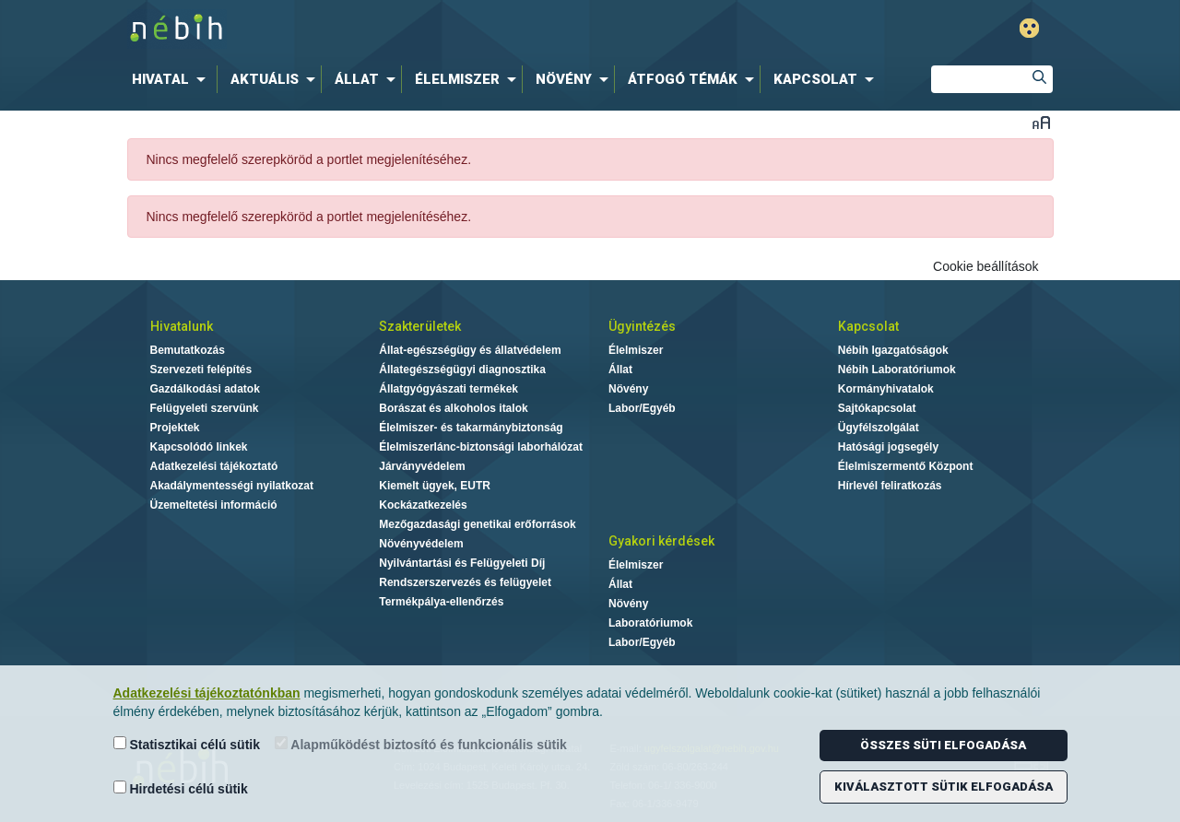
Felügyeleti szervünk (204, 408)
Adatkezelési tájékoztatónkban (207, 693)
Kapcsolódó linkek (199, 446)
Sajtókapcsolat (877, 408)
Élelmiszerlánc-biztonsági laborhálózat (481, 446)
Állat (620, 369)
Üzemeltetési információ (213, 505)
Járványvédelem (422, 466)
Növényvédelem (421, 543)
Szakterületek (420, 326)
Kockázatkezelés (422, 505)
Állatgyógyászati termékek (448, 388)
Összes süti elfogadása (943, 745)
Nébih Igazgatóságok (893, 350)
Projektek (175, 427)
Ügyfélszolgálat (878, 427)
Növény (628, 388)
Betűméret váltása (1041, 122)
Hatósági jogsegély (888, 446)
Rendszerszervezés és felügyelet (465, 582)
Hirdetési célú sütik (180, 788)
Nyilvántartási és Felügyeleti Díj (462, 563)
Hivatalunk (181, 326)
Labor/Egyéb (642, 408)
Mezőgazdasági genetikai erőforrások (477, 524)
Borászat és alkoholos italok (453, 408)
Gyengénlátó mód (1029, 28)
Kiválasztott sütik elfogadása (943, 786)
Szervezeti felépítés (201, 369)
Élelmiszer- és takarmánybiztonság (470, 427)
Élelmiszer (635, 350)
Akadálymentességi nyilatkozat (231, 485)
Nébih (398, 29)
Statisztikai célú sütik (187, 744)
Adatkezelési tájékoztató (214, 466)
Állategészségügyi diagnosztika (462, 369)
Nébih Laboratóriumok (897, 369)
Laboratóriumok (650, 622)
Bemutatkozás (187, 350)
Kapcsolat (868, 326)
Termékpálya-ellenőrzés (441, 601)
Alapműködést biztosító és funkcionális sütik (421, 744)
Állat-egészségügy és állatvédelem (469, 350)
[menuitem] (172, 79)
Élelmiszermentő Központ (906, 466)
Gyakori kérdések (661, 541)
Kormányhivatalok (886, 388)
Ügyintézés (642, 326)
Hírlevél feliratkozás (890, 485)
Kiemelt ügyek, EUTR (434, 485)
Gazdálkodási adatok (205, 388)
